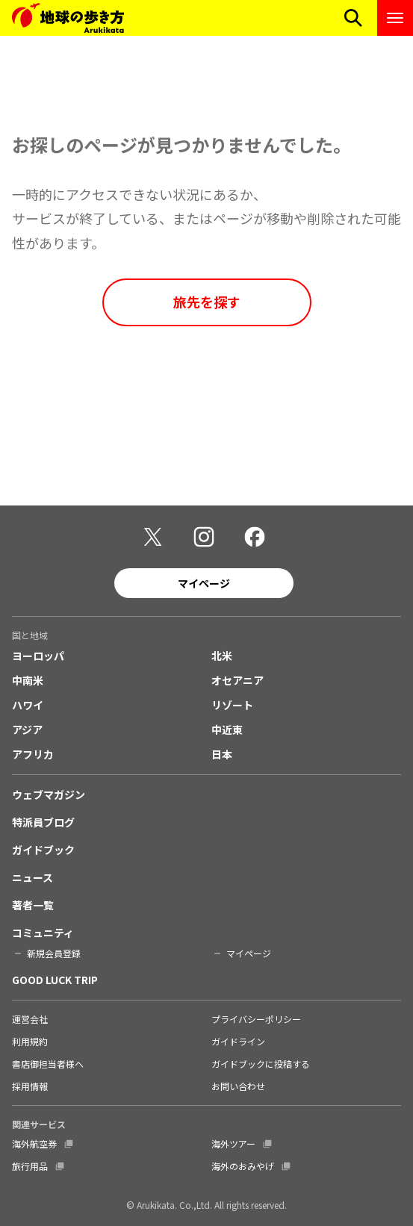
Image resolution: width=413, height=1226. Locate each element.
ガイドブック (43, 849)
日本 (221, 754)
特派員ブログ (43, 822)
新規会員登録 (54, 953)
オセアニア (237, 680)
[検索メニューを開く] (353, 18)
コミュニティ (43, 932)
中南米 (27, 680)
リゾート (232, 704)
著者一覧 (33, 904)
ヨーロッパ (38, 655)
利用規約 (30, 1041)
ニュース (32, 877)
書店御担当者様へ (48, 1063)
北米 (221, 655)
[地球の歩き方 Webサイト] (68, 18)
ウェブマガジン (48, 794)
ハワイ (27, 704)
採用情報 (30, 1086)
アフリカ (33, 754)
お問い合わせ (238, 1086)
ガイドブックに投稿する (260, 1063)
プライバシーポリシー (256, 1018)
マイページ (204, 583)
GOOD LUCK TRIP (55, 979)
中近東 (227, 729)
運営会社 (30, 1018)
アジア (27, 729)
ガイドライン (238, 1041)
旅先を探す (206, 301)
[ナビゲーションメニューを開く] (395, 18)
